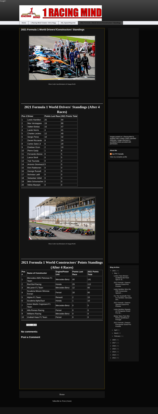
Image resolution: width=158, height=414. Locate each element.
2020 (114, 340)
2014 (114, 352)
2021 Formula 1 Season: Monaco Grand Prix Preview (122, 284)
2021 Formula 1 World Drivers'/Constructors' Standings (100, 23)
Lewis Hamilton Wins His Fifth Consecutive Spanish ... (122, 291)
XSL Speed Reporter (68, 23)
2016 (114, 346)
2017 (114, 343)
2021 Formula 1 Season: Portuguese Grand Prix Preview (122, 324)
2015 (114, 349)
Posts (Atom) (67, 401)
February (117, 336)
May (115, 273)
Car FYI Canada (117, 154)
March (116, 333)
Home (24, 23)
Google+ (3, 1)
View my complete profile (118, 157)
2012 (114, 358)
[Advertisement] (118, 62)
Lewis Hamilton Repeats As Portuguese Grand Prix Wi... (122, 311)
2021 (114, 271)
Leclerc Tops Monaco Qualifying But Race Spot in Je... (121, 277)
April (116, 330)
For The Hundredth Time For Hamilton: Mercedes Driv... (123, 298)
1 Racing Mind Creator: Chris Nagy (43, 23)
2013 (114, 355)
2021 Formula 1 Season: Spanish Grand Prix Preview (122, 304)
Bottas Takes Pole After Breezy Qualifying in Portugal (122, 318)
